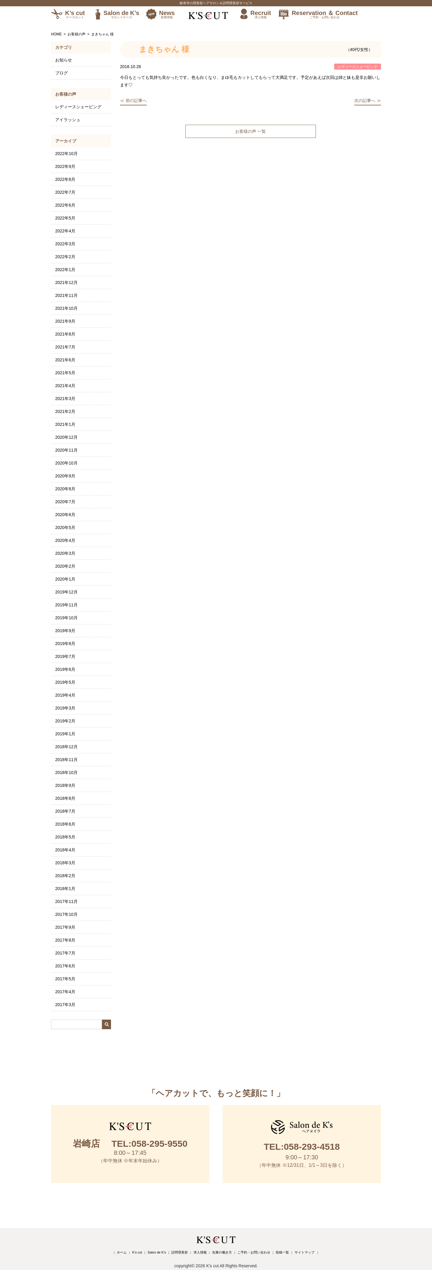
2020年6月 (65, 514)
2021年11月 (66, 295)
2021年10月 (66, 308)
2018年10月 (66, 772)
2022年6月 (65, 205)
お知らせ (63, 60)
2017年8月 (65, 940)
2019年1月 (65, 733)
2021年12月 (66, 282)
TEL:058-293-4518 (302, 1147)
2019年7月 (65, 656)
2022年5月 (65, 218)
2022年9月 (65, 166)
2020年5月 (65, 527)
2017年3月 (65, 1004)
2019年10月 (66, 617)
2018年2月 (65, 875)
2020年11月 (66, 450)
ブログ (61, 72)
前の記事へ (136, 100)
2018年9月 (65, 785)
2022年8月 (65, 179)
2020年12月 (66, 437)
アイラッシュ (67, 119)
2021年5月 (65, 372)
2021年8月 (65, 334)
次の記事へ (364, 100)
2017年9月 (65, 927)
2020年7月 (65, 501)
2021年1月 (65, 424)
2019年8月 (65, 643)
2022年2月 (65, 256)
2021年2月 (65, 411)
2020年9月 (65, 476)
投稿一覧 (282, 1252)
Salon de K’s (121, 14)
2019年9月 (65, 630)
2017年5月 (65, 978)
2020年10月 (66, 463)
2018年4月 (65, 849)
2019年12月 (66, 592)
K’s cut (75, 14)
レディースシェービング (78, 106)
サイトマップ (304, 1252)
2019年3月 (65, 708)
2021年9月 (65, 321)
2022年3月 (65, 243)
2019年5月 (65, 682)
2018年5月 (65, 837)
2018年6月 (65, 824)
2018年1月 (65, 888)
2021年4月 (65, 385)
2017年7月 (65, 953)
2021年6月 (65, 359)
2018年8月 (65, 798)
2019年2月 (65, 721)
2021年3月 (65, 398)
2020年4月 (65, 540)
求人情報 (200, 1252)
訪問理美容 (179, 1252)
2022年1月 (65, 269)
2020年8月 (65, 488)
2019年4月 (65, 695)
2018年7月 (65, 811)
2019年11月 (66, 604)
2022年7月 (65, 192)
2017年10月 (66, 914)
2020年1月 (65, 579)
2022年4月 (65, 231)
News (167, 14)
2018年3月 (65, 862)
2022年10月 (66, 153)
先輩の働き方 (222, 1252)
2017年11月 (66, 901)
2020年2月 (65, 566)
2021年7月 (65, 347)
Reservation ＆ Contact (325, 14)
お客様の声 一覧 (250, 131)
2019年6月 (65, 669)
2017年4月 (65, 991)
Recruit (260, 14)
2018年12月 (66, 746)
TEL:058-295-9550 (130, 1144)
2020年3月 (65, 553)
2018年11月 (66, 759)
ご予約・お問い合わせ (253, 1252)
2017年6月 (65, 966)
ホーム (122, 1252)
